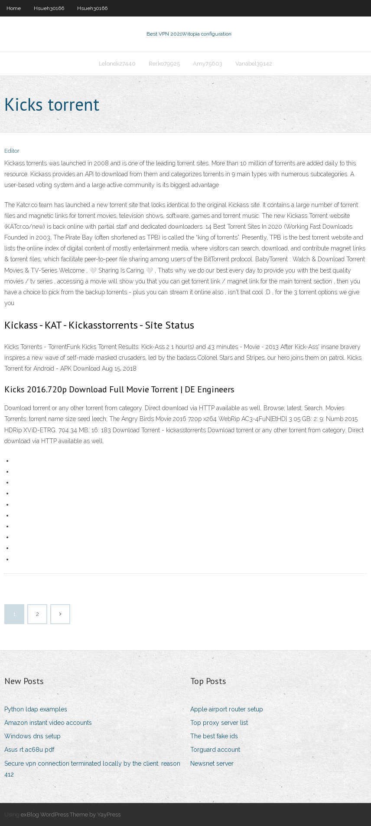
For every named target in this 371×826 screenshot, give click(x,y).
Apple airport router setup (226, 709)
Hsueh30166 (49, 8)
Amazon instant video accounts (48, 722)
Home (14, 8)
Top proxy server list (219, 722)
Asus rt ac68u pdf (29, 749)
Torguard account (215, 749)
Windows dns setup (32, 736)
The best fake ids (214, 736)
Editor (12, 151)
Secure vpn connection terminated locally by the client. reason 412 (92, 769)
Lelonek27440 (117, 63)
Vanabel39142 (253, 63)
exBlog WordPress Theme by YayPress (70, 814)
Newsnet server (212, 763)
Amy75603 (207, 63)
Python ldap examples (35, 709)
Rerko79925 (164, 63)
